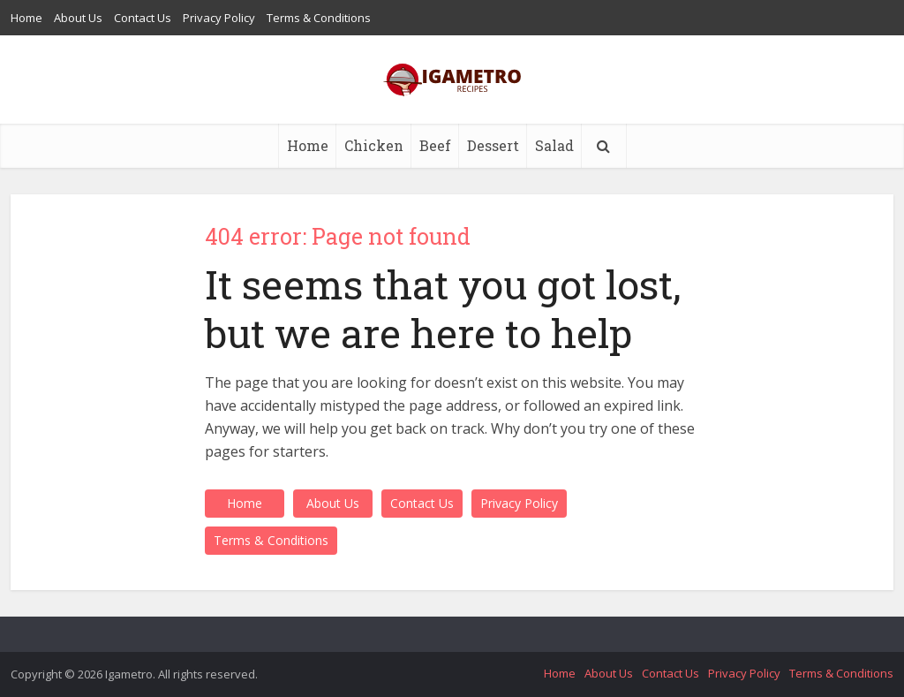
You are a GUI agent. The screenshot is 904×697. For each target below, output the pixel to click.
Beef (435, 145)
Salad (554, 145)
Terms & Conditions (319, 18)
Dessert (493, 145)
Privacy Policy (219, 18)
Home (26, 18)
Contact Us (142, 18)
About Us (78, 18)
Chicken (373, 145)
